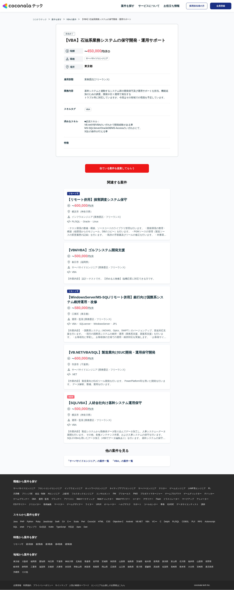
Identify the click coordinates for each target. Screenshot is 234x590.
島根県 (96, 567)
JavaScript (47, 521)
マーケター (59, 504)
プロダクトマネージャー (151, 494)
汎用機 (16, 494)
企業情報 (17, 585)
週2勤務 (39, 544)
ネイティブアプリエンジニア (123, 488)
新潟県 (165, 561)
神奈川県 (69, 561)
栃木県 (148, 561)
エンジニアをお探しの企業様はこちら (108, 585)
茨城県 (139, 561)
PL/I (193, 521)
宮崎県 (200, 567)
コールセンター (151, 504)
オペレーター (110, 504)
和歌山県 (78, 567)
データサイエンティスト (187, 504)
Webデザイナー (123, 499)
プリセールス (124, 494)
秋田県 (113, 561)
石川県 (182, 561)
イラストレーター (171, 499)
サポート (137, 504)
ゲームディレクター (193, 494)
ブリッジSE (27, 494)
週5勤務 (68, 544)
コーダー (137, 499)
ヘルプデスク (125, 504)
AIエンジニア (54, 494)
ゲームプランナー (21, 499)
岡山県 (105, 567)
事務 (163, 504)
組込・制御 (40, 494)
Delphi (167, 521)
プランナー (56, 499)
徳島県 (131, 567)
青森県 (87, 561)
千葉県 (59, 561)
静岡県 (25, 567)
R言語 (71, 527)
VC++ (154, 521)
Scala (76, 521)
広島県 (113, 567)
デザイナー (148, 499)
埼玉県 (51, 561)
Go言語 (42, 527)
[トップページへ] (23, 5)
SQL (15, 527)
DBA (34, 499)
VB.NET (139, 521)
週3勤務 (49, 544)
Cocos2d (91, 521)
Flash (158, 499)
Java (15, 521)
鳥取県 (87, 567)
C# (63, 521)
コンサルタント (103, 494)
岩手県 (96, 561)
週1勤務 (29, 544)
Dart (85, 527)
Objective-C (118, 521)
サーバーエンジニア (147, 488)
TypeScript (61, 527)
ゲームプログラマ (173, 494)
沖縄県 (16, 572)
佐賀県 (165, 567)
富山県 (174, 561)
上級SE (65, 494)
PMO (135, 494)
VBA (88, 109)
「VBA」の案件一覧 (122, 461)
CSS (108, 521)
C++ (69, 521)
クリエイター (35, 504)
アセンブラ (32, 527)
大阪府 (25, 561)
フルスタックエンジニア (83, 494)
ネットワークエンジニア (96, 488)
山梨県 (200, 561)
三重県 (34, 567)
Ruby (38, 521)
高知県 (157, 567)
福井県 (191, 561)
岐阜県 (16, 567)
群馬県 (157, 561)
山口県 (122, 567)
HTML (101, 521)
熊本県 (182, 567)
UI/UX (98, 504)
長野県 (208, 561)
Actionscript (210, 521)
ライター (89, 504)
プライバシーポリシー (43, 585)
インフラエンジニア (73, 488)
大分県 (191, 567)
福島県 (131, 561)
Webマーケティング (86, 499)
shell (22, 527)
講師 (203, 504)
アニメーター (203, 499)
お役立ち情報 (171, 5)
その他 (25, 572)
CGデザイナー (19, 504)
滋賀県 (42, 567)
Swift (57, 521)
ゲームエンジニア (177, 488)
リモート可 (18, 544)
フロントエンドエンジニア (50, 488)
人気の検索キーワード (79, 585)
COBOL (185, 521)
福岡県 (34, 561)
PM (114, 494)
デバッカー (209, 494)
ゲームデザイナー (75, 504)
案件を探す (127, 5)
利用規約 (27, 585)
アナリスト (69, 499)
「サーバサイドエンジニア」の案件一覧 (88, 461)
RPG (200, 521)
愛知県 (42, 561)
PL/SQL (175, 521)
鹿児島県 (209, 567)
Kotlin (51, 527)
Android (129, 521)
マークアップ (188, 499)
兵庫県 (59, 567)
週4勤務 (58, 544)
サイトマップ (61, 585)
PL (209, 488)
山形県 (122, 561)
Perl (83, 521)
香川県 (139, 567)
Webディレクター (105, 499)
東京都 (16, 561)
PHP (22, 521)
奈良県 (68, 567)
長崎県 (174, 567)
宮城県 (105, 561)
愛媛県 (148, 567)
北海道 (79, 561)
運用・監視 (44, 499)
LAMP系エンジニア (197, 488)
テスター (163, 488)
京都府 (51, 567)
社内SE (170, 504)
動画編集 (48, 504)
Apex (78, 527)
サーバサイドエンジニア (97, 58)
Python (30, 521)
